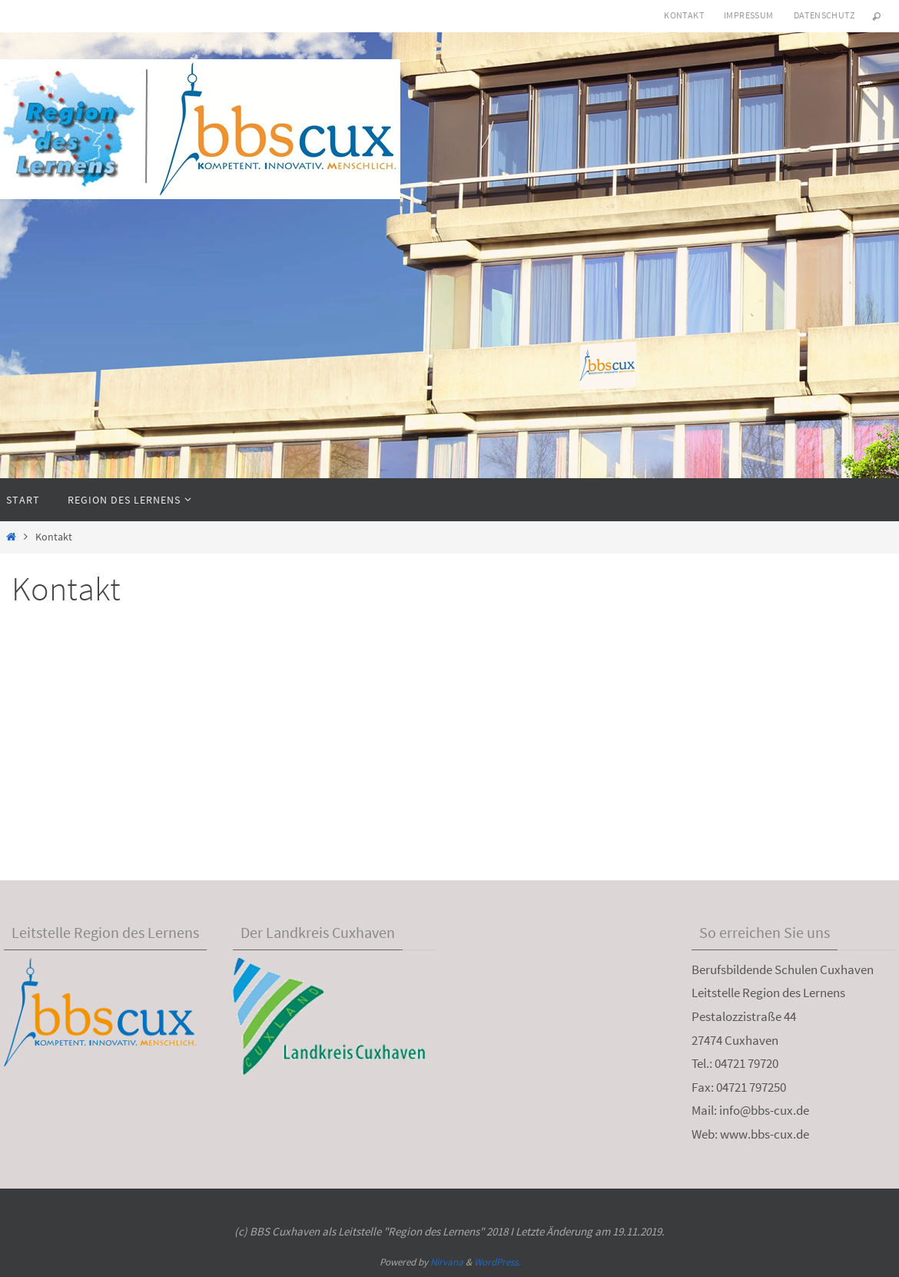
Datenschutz (824, 15)
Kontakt (684, 15)
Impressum (749, 15)
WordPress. (497, 1262)
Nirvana (446, 1262)
